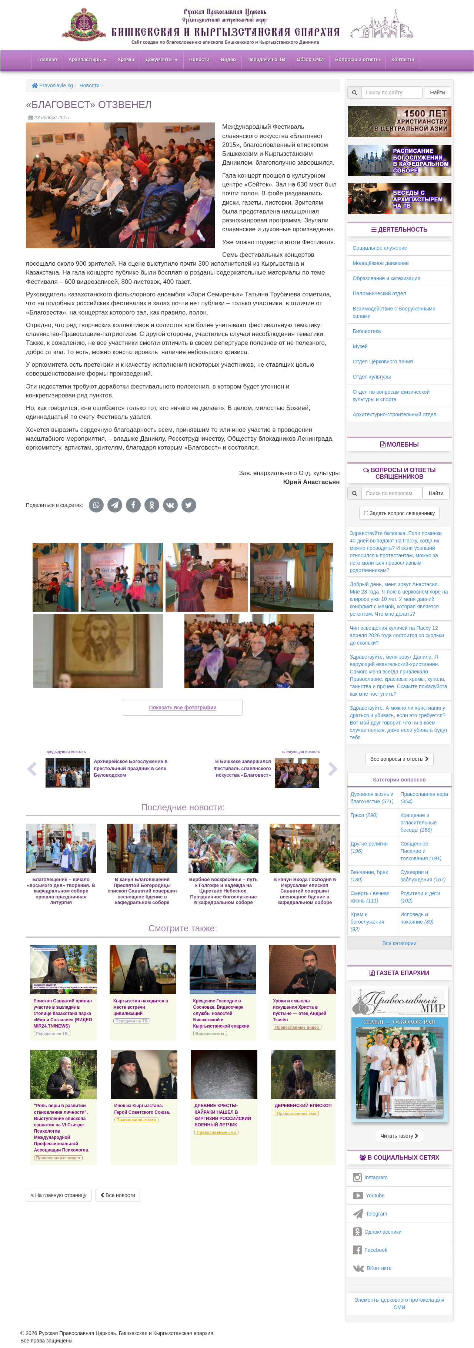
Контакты (402, 59)
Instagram (370, 1177)
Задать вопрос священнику (399, 513)
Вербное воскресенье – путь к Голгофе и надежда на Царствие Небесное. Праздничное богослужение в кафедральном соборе (223, 891)
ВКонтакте (372, 1268)
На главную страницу (59, 1195)
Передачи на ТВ (266, 59)
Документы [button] (162, 59)
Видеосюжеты (210, 1033)
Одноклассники (377, 1232)
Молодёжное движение (381, 263)
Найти (437, 92)
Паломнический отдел (379, 293)
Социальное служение (380, 248)
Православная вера (424, 797)
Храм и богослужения (367, 921)
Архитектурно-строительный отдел (395, 414)
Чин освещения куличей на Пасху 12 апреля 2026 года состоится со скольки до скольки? (397, 635)
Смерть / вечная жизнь (370, 897)
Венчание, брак (369, 876)
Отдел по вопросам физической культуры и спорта (391, 395)
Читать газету (399, 1136)
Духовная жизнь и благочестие (372, 797)
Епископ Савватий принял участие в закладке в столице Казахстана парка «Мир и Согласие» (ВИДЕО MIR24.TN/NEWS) (63, 1013)
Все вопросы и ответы (399, 759)
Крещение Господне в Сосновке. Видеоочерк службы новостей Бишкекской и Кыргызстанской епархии (221, 1013)
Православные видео (297, 1027)
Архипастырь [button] (87, 59)
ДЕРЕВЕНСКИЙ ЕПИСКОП (303, 1105)
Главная (47, 59)
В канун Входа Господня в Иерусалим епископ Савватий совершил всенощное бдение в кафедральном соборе (304, 891)
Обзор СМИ (310, 59)
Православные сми (136, 1119)
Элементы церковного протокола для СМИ (399, 1303)
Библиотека (367, 331)
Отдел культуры (372, 377)
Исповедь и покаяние (416, 918)
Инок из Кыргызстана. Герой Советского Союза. (142, 1109)
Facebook (370, 1250)
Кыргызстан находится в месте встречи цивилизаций (140, 1007)
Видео (228, 59)
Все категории (400, 943)
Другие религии (369, 847)
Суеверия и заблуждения (422, 876)
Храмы (126, 59)
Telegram (370, 1214)
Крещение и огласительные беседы (418, 822)
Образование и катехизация (386, 278)
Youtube (369, 1195)
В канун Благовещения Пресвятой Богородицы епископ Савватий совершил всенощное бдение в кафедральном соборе (142, 891)
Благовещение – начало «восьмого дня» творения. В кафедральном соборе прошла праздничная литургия (61, 891)
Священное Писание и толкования (420, 851)
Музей (360, 346)
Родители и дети (420, 897)
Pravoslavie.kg (52, 85)
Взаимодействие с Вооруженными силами (394, 312)
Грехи (364, 815)
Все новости (117, 1195)
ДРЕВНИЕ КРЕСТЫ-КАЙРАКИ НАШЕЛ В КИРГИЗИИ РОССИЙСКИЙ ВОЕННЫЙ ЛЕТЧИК (222, 1115)
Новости (199, 59)
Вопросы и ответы (357, 59)
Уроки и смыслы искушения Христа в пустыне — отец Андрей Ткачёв (299, 1010)
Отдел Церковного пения (383, 361)
